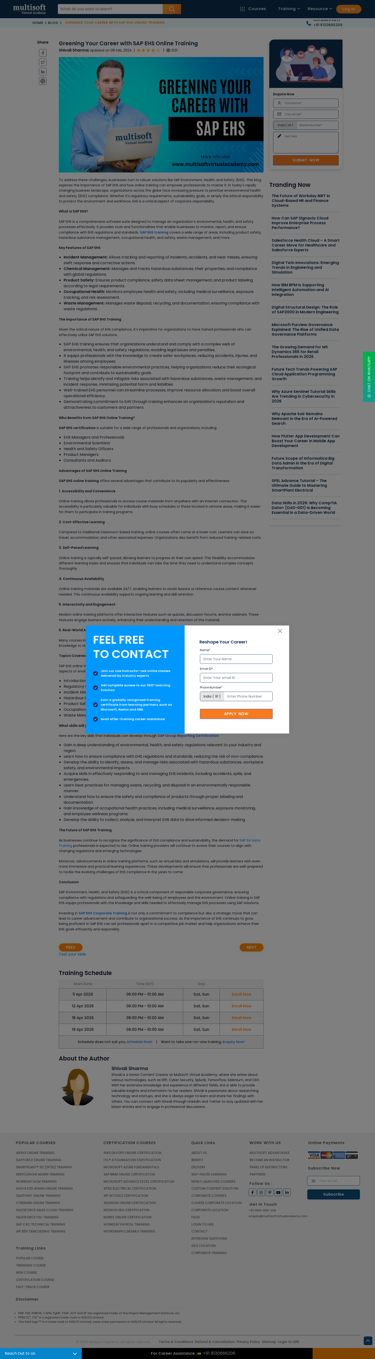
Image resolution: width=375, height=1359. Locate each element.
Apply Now (236, 714)
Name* (205, 650)
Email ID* (206, 669)
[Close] (280, 630)
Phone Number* (211, 687)
